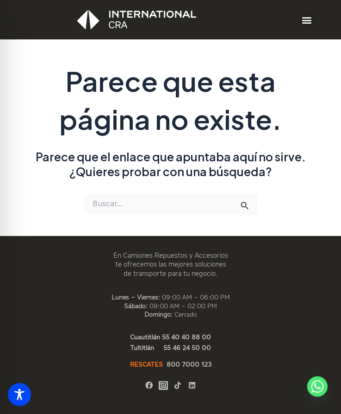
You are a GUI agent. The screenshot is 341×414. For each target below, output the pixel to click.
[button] (307, 19)
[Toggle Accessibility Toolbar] (19, 394)
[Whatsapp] (317, 392)
